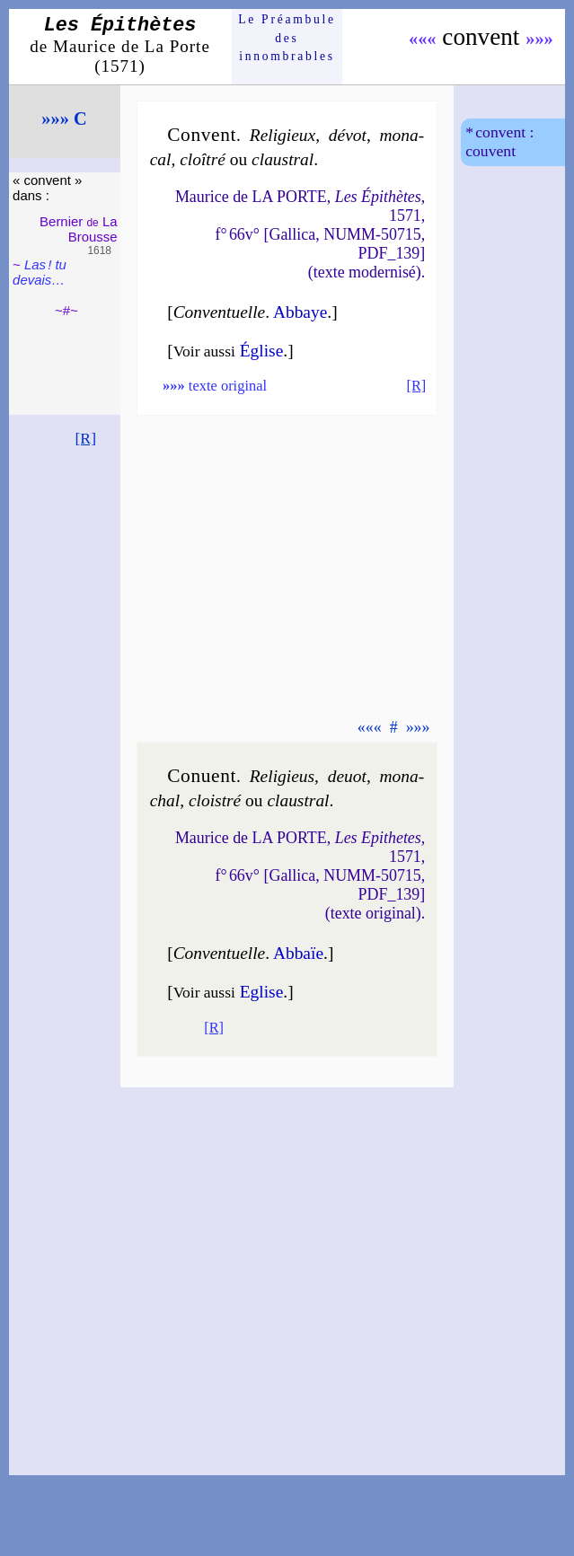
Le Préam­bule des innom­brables (287, 38)
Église (262, 350)
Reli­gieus (282, 776)
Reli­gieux (282, 135)
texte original (215, 385)
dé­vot (347, 135)
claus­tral (282, 159)
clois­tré (215, 800)
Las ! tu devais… (39, 272)
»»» (539, 38)
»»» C (63, 118)
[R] (85, 438)
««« (423, 38)
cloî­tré (202, 159)
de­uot (347, 776)
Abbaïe (298, 953)
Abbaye (300, 312)
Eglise (262, 991)
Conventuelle (219, 312)
